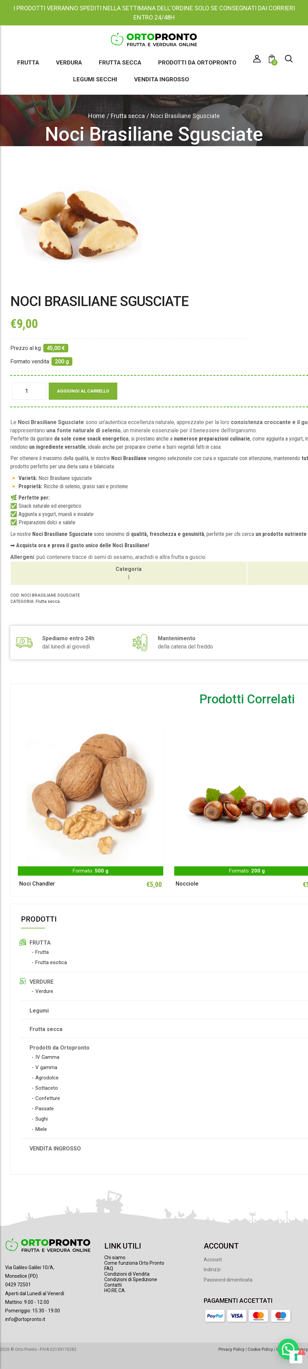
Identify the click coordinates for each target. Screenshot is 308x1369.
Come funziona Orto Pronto (134, 1263)
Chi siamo (115, 1257)
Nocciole (187, 883)
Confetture (47, 1098)
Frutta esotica (51, 962)
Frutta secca (120, 62)
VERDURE (41, 982)
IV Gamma (47, 1057)
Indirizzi (212, 1269)
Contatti (113, 1285)
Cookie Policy (260, 1349)
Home (96, 115)
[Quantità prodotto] (29, 391)
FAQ (108, 1268)
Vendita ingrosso (161, 79)
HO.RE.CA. (115, 1290)
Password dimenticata (228, 1280)
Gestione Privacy (292, 1349)
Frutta (28, 62)
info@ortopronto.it (25, 1319)
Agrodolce (47, 1078)
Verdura (69, 62)
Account (213, 1259)
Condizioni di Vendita (127, 1274)
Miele (41, 1129)
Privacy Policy (231, 1349)
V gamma (46, 1067)
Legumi (39, 1010)
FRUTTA (40, 942)
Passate (44, 1108)
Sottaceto (46, 1088)
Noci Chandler (37, 883)
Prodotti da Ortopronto (197, 62)
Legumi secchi (95, 79)
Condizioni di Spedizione (130, 1279)
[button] (273, 60)
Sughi (41, 1119)
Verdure (44, 991)
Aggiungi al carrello (83, 391)
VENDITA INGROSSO (55, 1148)
